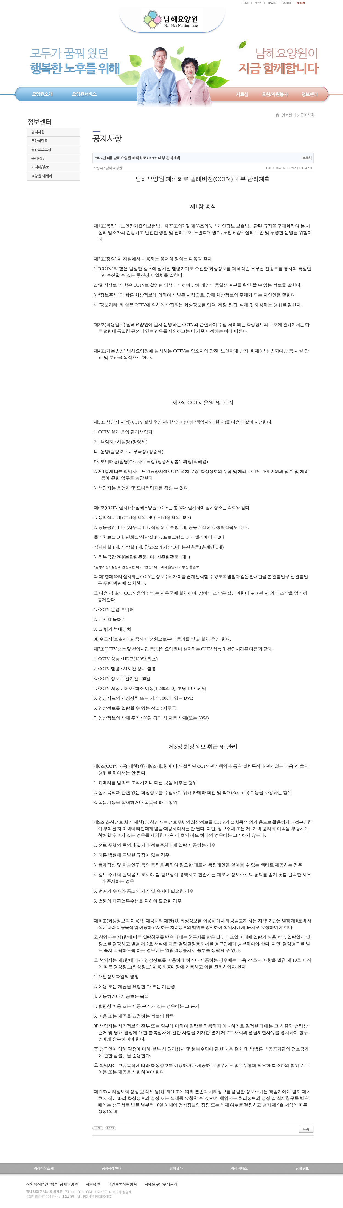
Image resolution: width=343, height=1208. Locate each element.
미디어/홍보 (40, 167)
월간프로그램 (41, 150)
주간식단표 (39, 141)
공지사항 (37, 132)
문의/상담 (38, 158)
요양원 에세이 (41, 176)
